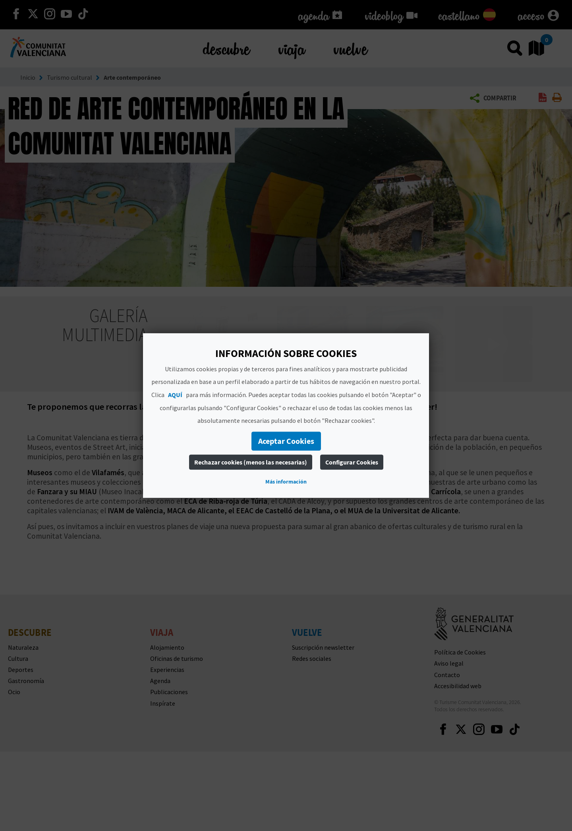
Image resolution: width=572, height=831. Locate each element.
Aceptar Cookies (286, 441)
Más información (286, 481)
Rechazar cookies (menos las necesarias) (250, 462)
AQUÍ (175, 395)
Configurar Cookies (351, 462)
